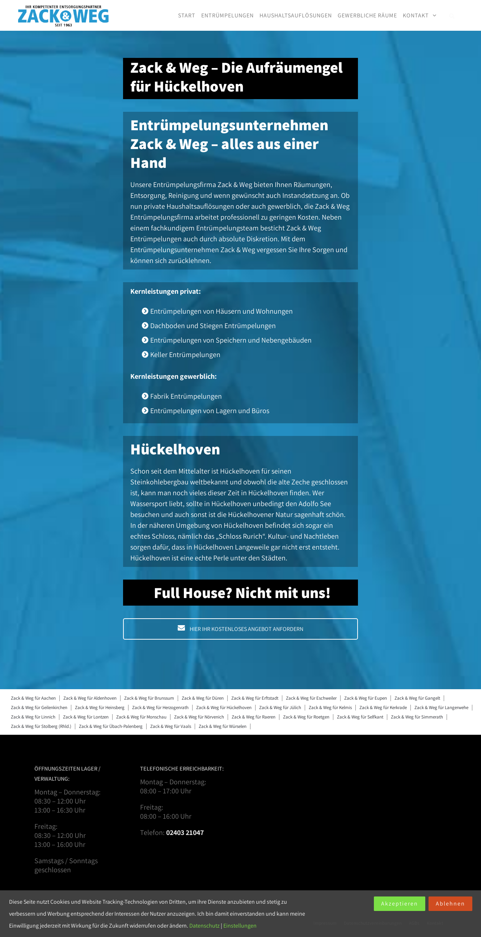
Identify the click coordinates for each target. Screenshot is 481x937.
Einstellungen (240, 925)
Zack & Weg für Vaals (170, 726)
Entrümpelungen (227, 15)
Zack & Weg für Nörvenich (199, 717)
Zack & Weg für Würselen (222, 726)
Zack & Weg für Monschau (141, 717)
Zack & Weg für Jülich (280, 707)
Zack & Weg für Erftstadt (254, 698)
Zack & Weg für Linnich (33, 717)
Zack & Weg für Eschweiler (311, 698)
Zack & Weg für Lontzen (86, 717)
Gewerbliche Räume (367, 15)
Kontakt (416, 15)
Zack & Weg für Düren (203, 698)
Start (186, 15)
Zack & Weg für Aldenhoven (90, 698)
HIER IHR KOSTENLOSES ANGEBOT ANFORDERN (240, 629)
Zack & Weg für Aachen (33, 698)
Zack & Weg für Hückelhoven (224, 707)
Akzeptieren (399, 903)
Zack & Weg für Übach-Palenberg (111, 726)
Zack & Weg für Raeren (253, 717)
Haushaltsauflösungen (296, 15)
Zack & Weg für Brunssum (149, 698)
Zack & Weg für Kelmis (330, 707)
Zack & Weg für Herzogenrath (160, 707)
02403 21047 (185, 832)
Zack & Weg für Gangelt (417, 698)
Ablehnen (450, 903)
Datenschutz (204, 925)
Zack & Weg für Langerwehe (441, 707)
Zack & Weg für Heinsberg (100, 707)
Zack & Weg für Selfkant (360, 717)
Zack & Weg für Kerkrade (383, 707)
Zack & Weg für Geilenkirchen (39, 707)
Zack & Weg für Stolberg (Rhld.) (41, 726)
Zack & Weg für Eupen (365, 698)
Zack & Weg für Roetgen (306, 717)
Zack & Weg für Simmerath (417, 717)
